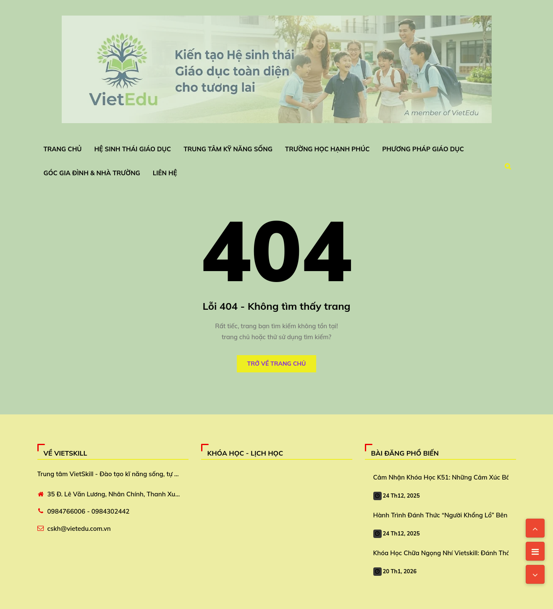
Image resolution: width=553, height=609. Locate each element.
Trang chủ (63, 149)
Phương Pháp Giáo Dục (423, 149)
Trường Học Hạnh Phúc (327, 149)
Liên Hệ (165, 173)
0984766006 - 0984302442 (88, 511)
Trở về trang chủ (276, 363)
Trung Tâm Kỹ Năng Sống (228, 149)
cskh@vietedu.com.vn (79, 529)
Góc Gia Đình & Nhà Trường (92, 173)
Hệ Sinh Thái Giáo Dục (132, 149)
